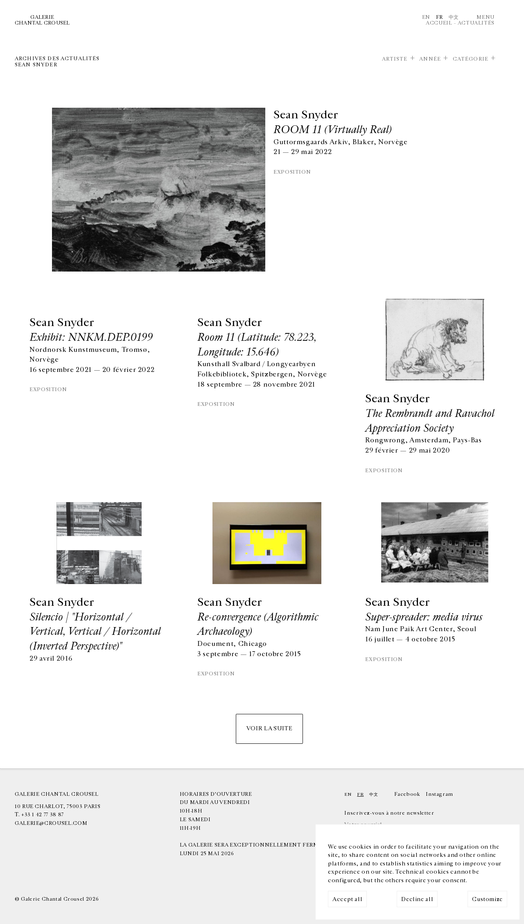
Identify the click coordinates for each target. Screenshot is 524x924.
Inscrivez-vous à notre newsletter (389, 813)
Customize (487, 899)
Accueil (439, 23)
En (426, 17)
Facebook (407, 794)
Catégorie (470, 59)
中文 (454, 17)
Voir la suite (269, 728)
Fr (439, 17)
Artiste (395, 59)
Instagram (439, 794)
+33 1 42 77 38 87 (42, 814)
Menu (486, 17)
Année (430, 59)
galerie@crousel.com (51, 823)
